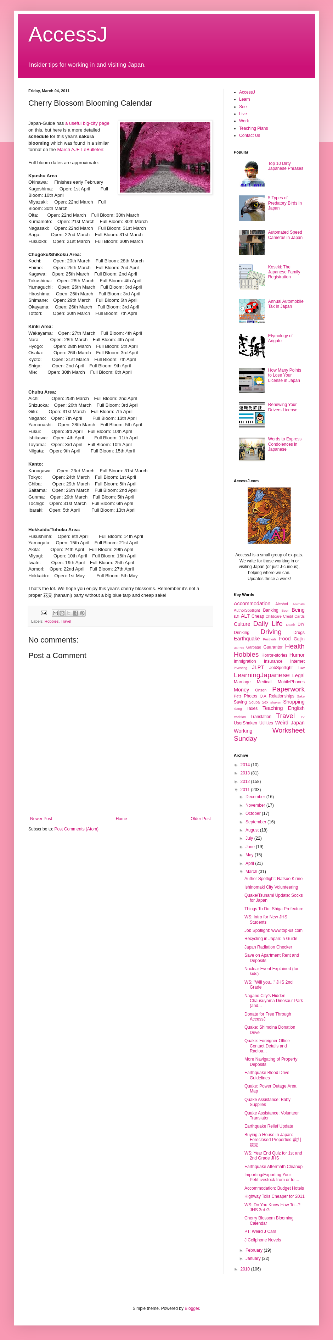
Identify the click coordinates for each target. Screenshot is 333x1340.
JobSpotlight (281, 667)
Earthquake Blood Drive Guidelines (266, 1075)
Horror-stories (274, 655)
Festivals (269, 639)
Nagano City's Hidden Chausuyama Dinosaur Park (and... (273, 1000)
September (256, 821)
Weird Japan (290, 722)
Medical (264, 681)
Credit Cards (294, 616)
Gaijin (299, 638)
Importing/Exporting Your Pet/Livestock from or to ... (271, 1177)
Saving (240, 702)
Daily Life (268, 623)
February (254, 1250)
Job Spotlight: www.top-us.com (273, 930)
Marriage (242, 681)
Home (121, 818)
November (255, 805)
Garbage (253, 647)
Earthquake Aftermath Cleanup (273, 1166)
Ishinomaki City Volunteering (271, 887)
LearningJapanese (262, 675)
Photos (250, 696)
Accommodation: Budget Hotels (274, 1188)
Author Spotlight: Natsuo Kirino (273, 878)
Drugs (299, 632)
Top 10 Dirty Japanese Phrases (285, 166)
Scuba (254, 702)
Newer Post (41, 818)
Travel (66, 621)
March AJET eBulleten (80, 149)
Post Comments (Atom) (76, 829)
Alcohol (281, 604)
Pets (238, 696)
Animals (299, 604)
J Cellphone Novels (262, 1240)
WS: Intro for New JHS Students (265, 919)
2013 (246, 773)
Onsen (260, 690)
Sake (301, 696)
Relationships (281, 696)
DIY (301, 624)
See (243, 106)
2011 (246, 789)
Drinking (241, 632)
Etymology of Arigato (280, 338)
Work (244, 120)
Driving (271, 631)
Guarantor (273, 647)
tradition (240, 717)
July (249, 838)
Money (241, 690)
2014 (246, 764)
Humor (297, 655)
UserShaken (245, 723)
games (239, 647)
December (255, 796)
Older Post (201, 818)
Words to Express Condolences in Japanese (284, 444)
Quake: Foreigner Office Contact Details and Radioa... (267, 1045)
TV (302, 717)
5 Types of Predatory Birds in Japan (285, 203)
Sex (265, 702)
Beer (285, 610)
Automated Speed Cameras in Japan (285, 235)
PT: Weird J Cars (260, 1231)
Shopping (294, 702)
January (253, 1258)
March (252, 871)
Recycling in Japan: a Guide (270, 938)
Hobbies (52, 621)
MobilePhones (291, 681)
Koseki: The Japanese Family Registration (284, 272)
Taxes (252, 708)
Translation (260, 716)
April (250, 863)
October (253, 813)
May (250, 854)
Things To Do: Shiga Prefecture (274, 908)
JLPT (258, 667)
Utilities (266, 723)
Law (301, 668)
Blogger (192, 1308)
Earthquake (247, 638)
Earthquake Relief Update (268, 1126)
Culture (242, 624)
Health (295, 646)
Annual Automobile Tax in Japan (286, 304)
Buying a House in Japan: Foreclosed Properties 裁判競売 (272, 1139)
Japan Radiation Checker (268, 947)
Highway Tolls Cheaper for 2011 (274, 1196)
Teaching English (284, 708)
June (250, 846)
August (252, 830)
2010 (246, 1269)
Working (243, 731)
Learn (244, 99)
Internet (297, 661)
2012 (246, 781)
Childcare (273, 616)
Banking (270, 610)
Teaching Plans (253, 128)
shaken (275, 702)
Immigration (245, 661)
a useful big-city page (87, 123)
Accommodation (252, 603)
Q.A (263, 696)
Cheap (258, 616)
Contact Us (249, 135)
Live (243, 113)
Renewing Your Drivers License (283, 407)
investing (240, 668)
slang (238, 709)
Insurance (273, 661)
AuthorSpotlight (247, 610)
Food (285, 638)
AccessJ (67, 34)
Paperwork (288, 689)
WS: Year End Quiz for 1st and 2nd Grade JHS (273, 1156)
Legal (298, 675)
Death (290, 625)
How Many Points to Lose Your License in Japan (284, 375)
